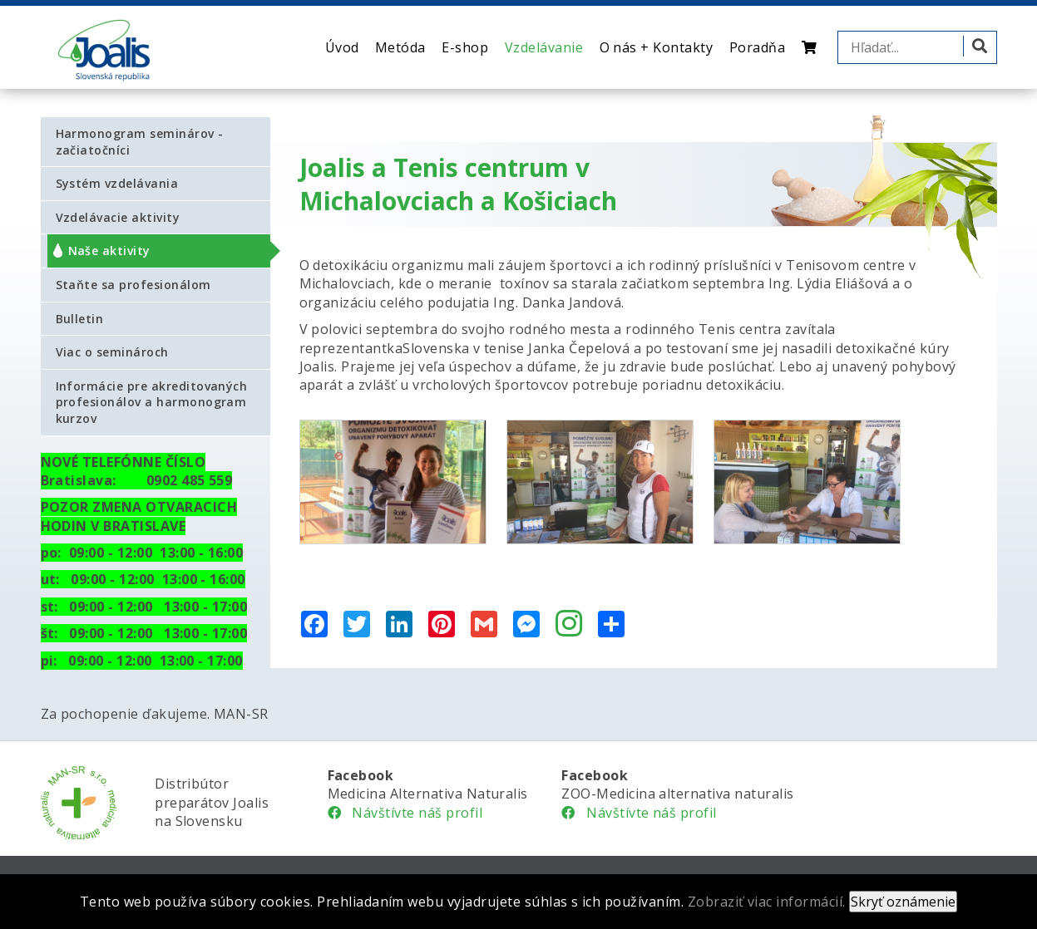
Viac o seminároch (112, 352)
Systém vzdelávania (117, 183)
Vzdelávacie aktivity (118, 217)
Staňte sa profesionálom (133, 284)
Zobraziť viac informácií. (767, 901)
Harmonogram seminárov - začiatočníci (140, 141)
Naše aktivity (109, 250)
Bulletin (80, 319)
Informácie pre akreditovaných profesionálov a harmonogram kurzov (152, 402)
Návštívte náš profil (405, 813)
